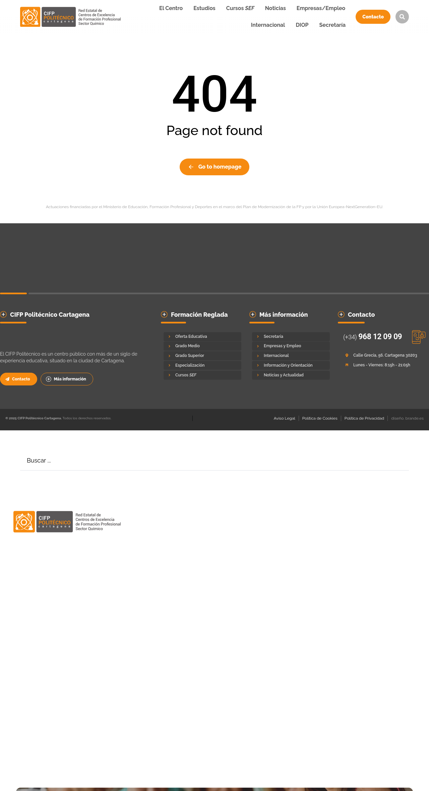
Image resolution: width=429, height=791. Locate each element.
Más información (66, 379)
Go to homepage (215, 167)
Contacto (373, 16)
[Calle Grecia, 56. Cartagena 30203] (382, 355)
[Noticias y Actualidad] (291, 375)
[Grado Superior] (202, 355)
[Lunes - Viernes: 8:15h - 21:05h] (382, 365)
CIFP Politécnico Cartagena (49, 314)
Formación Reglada (199, 314)
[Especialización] (202, 365)
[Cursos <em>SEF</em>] (202, 375)
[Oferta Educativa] (202, 336)
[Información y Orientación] (291, 365)
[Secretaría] (291, 336)
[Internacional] (291, 355)
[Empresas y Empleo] (291, 346)
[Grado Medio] (202, 346)
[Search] (399, 460)
